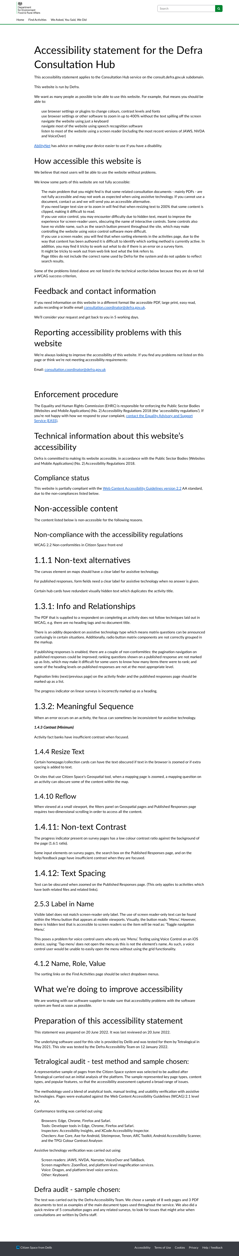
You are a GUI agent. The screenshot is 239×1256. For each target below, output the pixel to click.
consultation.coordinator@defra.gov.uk (114, 307)
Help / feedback (212, 1247)
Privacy (193, 1247)
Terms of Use (162, 1247)
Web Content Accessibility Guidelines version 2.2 (142, 488)
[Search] (219, 8)
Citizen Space (29, 1247)
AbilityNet (42, 145)
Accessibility (142, 1247)
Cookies (180, 1247)
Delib (48, 1247)
